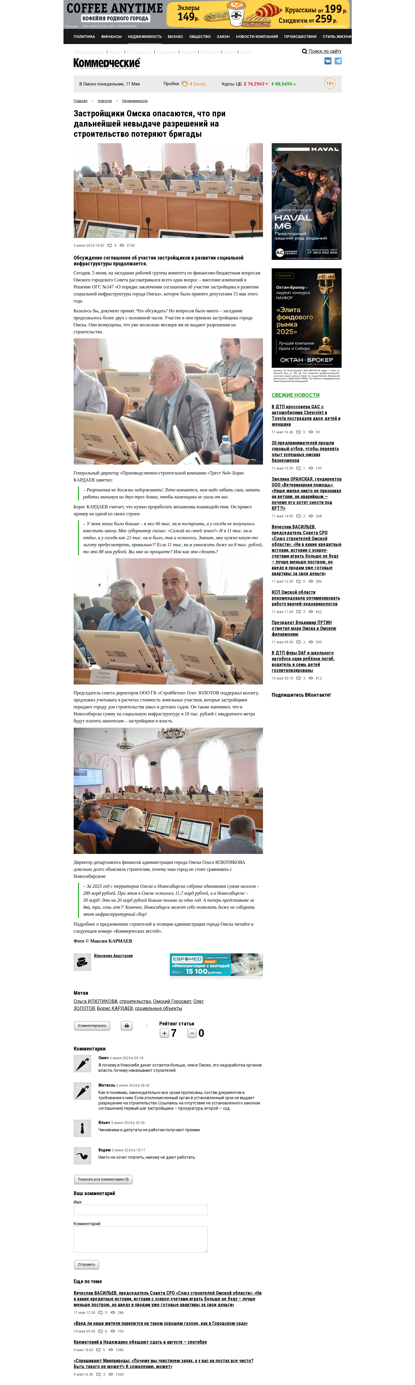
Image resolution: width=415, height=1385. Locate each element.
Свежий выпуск (87, 52)
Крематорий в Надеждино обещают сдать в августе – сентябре (140, 1344)
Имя (78, 1204)
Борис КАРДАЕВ (115, 1011)
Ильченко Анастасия (113, 958)
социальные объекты (158, 1011)
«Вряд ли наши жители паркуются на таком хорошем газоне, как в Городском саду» (161, 1326)
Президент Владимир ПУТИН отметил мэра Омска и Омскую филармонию (304, 631)
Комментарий (87, 1226)
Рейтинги (189, 52)
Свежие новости (296, 398)
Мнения (171, 52)
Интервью (152, 52)
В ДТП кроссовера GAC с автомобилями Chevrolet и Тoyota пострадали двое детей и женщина (306, 418)
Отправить (88, 1267)
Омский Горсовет (172, 1004)
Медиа (110, 52)
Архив (221, 52)
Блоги (206, 52)
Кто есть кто (130, 52)
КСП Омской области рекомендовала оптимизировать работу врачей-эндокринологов (306, 600)
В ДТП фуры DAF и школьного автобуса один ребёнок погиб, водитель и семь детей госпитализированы (303, 664)
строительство (135, 1004)
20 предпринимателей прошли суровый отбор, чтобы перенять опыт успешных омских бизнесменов (305, 454)
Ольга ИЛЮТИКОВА (95, 1004)
